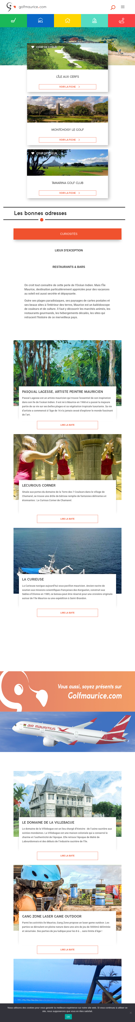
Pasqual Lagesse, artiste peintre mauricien (62, 392)
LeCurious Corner (38, 485)
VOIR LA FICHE (67, 86)
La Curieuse (33, 579)
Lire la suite (67, 425)
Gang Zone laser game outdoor (51, 916)
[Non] (130, 1012)
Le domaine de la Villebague (48, 822)
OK (68, 1017)
